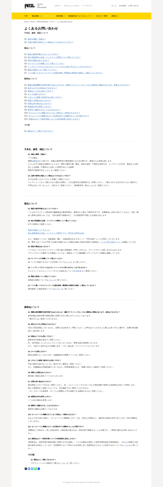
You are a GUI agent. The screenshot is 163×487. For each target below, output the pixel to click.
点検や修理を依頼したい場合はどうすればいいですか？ (50, 42)
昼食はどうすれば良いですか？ (40, 91)
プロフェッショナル (71, 6)
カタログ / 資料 (101, 16)
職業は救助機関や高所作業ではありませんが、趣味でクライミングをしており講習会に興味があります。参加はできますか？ (79, 85)
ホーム (114, 6)
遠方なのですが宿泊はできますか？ (42, 88)
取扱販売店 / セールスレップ (79, 16)
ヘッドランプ (87, 6)
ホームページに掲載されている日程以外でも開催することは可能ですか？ (59, 116)
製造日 (36, 161)
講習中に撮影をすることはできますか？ (44, 110)
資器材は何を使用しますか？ (40, 107)
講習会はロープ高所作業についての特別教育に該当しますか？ (54, 119)
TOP (26, 16)
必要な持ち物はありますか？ (40, 104)
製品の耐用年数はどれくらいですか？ (43, 54)
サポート (47, 16)
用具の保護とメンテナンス (39, 230)
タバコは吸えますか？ (37, 94)
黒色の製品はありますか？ (39, 60)
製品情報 (35, 16)
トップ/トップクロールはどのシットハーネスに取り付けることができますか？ (60, 67)
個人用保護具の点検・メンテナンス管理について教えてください (54, 57)
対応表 (79, 271)
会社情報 (122, 6)
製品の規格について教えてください (42, 70)
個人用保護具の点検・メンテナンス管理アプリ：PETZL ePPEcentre (56, 233)
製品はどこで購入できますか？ (40, 131)
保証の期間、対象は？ (37, 39)
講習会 (114, 16)
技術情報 (59, 16)
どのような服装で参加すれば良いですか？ (45, 97)
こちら (47, 170)
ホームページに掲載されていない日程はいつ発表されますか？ (54, 113)
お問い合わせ (133, 6)
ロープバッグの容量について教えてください (46, 63)
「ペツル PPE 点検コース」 (110, 242)
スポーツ (57, 6)
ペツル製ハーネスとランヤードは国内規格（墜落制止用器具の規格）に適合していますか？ (65, 73)
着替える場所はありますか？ (40, 100)
